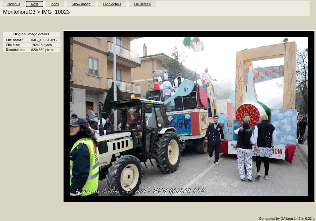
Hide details (112, 4)
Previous (13, 4)
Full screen (142, 4)
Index (55, 4)
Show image (81, 4)
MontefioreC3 (19, 12)
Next (34, 4)
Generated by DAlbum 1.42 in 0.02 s (286, 218)
